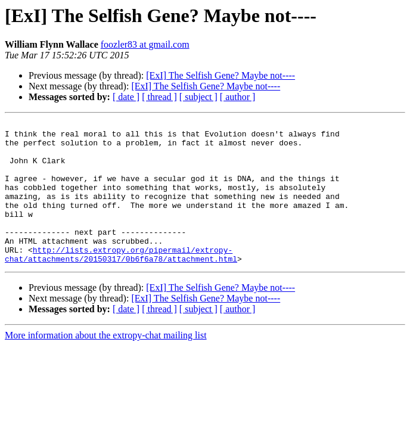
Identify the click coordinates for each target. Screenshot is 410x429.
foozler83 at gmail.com (145, 44)
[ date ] (126, 97)
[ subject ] (198, 97)
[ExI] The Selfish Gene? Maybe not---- (220, 75)
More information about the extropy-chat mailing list (106, 364)
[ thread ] (159, 97)
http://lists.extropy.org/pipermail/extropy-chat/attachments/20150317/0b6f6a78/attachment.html (121, 282)
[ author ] (238, 97)
